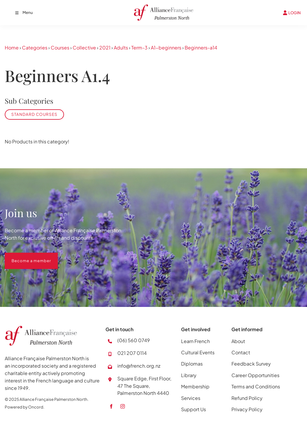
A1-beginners (166, 47)
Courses (60, 47)
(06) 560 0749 (133, 340)
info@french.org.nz (138, 366)
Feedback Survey (251, 364)
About (238, 341)
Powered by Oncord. (24, 406)
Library (188, 375)
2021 (105, 47)
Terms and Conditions (255, 386)
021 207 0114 (132, 353)
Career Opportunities (255, 375)
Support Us (193, 409)
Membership (195, 386)
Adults (121, 47)
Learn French (195, 341)
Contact (240, 352)
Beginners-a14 (201, 47)
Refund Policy (247, 398)
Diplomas (192, 364)
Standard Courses (34, 114)
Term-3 (139, 47)
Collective (84, 47)
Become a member (24, 256)
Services (190, 398)
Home (12, 47)
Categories (34, 47)
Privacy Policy (247, 409)
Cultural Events (198, 352)
